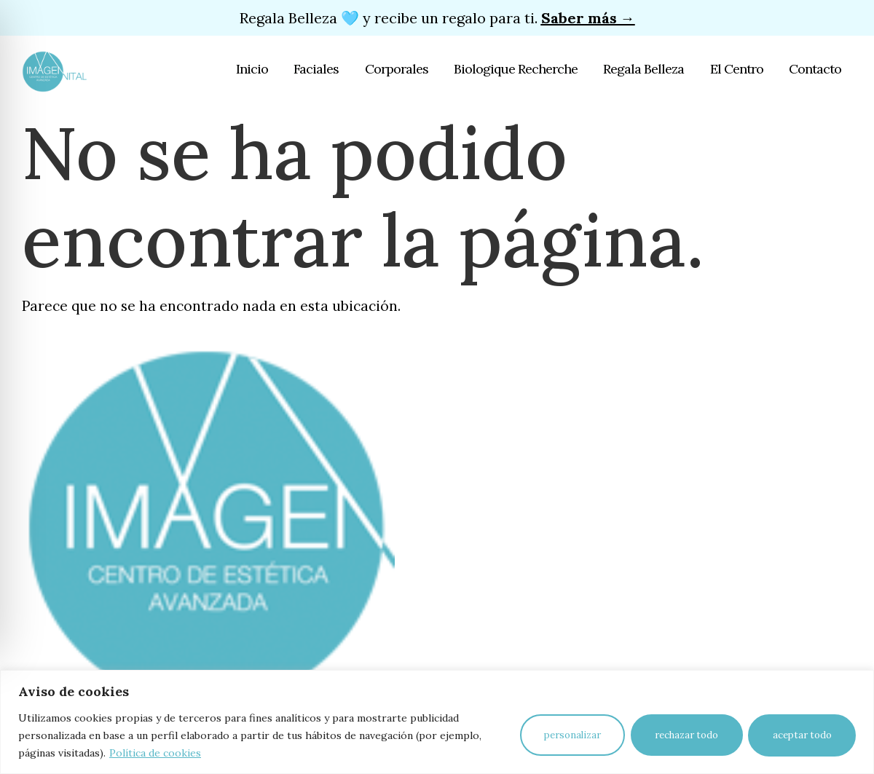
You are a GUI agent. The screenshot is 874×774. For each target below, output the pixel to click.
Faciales (317, 68)
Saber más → (588, 18)
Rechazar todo (685, 735)
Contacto (815, 68)
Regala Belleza (644, 68)
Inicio (253, 68)
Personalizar (569, 735)
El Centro (736, 68)
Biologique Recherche (516, 68)
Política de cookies (155, 752)
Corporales (397, 68)
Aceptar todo (801, 735)
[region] (437, 722)
